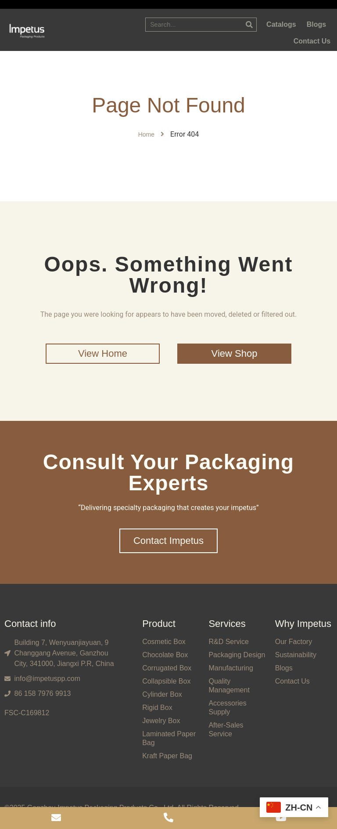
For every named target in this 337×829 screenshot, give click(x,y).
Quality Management (228, 685)
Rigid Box (157, 707)
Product (159, 623)
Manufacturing (230, 668)
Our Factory (293, 641)
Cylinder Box (162, 694)
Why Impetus (303, 623)
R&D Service (228, 641)
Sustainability (295, 655)
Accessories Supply (227, 707)
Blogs (284, 668)
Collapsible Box (166, 681)
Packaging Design (236, 655)
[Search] (249, 24)
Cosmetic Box (164, 641)
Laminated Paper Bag (169, 738)
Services (226, 623)
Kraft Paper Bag (167, 756)
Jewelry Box (161, 720)
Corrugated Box (166, 668)
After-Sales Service (225, 729)
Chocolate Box (165, 655)
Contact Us (292, 681)
